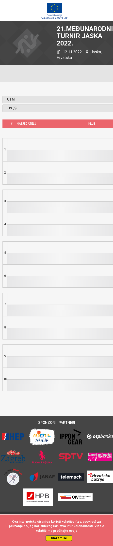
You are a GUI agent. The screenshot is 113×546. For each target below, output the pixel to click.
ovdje (73, 530)
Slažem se (59, 538)
